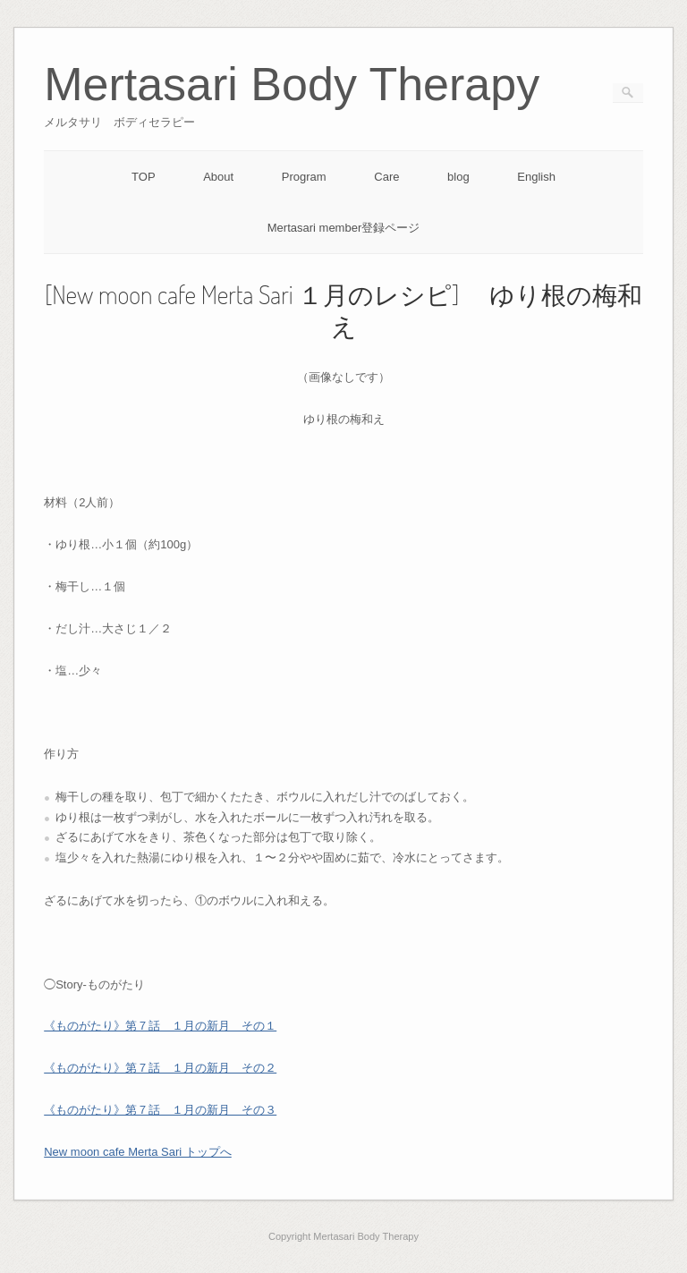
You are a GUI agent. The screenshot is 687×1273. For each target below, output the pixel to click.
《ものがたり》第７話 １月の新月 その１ (160, 1025)
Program (304, 176)
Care (386, 176)
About (218, 176)
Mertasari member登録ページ (343, 227)
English (536, 176)
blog (458, 176)
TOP (143, 176)
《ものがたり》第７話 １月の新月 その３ (160, 1109)
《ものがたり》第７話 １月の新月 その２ (160, 1067)
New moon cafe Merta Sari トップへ (138, 1151)
